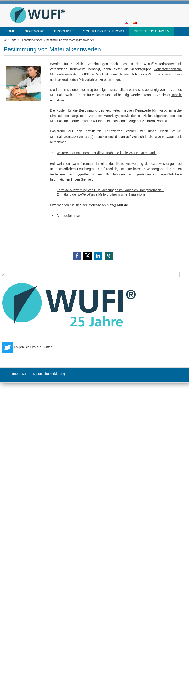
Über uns (43, 41)
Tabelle (176, 95)
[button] (77, 256)
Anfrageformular (68, 215)
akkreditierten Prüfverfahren (78, 80)
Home (10, 31)
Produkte (64, 31)
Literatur (14, 41)
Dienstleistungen (151, 31)
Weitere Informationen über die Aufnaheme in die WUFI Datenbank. (106, 153)
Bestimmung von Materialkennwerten (70, 40)
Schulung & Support (103, 31)
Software (35, 31)
